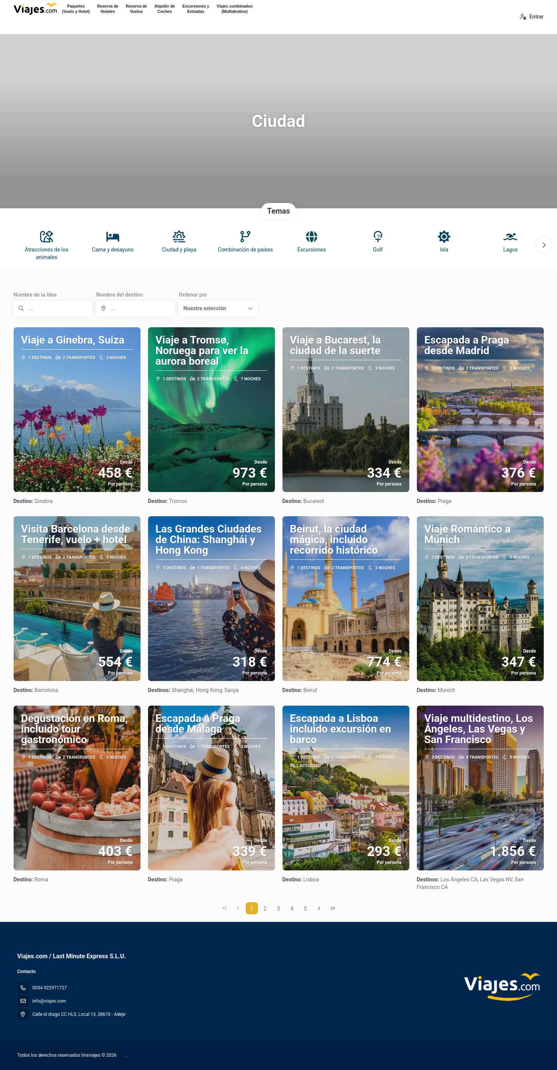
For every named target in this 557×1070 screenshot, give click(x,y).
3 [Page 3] (278, 909)
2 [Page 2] (265, 909)
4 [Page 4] (291, 909)
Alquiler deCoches (164, 9)
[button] (543, 245)
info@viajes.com (49, 1001)
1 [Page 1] (251, 909)
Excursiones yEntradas (195, 9)
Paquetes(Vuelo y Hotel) (76, 9)
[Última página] (333, 908)
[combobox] (135, 308)
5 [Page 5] (305, 909)
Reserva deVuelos (136, 9)
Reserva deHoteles (108, 9)
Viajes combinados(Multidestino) (235, 9)
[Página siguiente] (319, 908)
